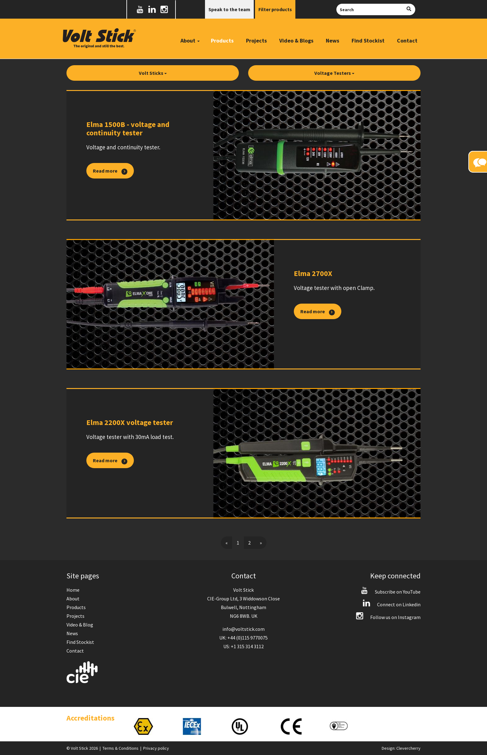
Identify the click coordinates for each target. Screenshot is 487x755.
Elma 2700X (313, 273)
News (332, 40)
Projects (256, 40)
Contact (407, 40)
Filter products (275, 9)
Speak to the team (229, 9)
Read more (110, 171)
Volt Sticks (153, 73)
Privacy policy (156, 748)
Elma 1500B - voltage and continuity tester (128, 129)
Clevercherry (408, 748)
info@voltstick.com (243, 629)
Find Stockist (368, 40)
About (73, 598)
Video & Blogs (296, 40)
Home (73, 590)
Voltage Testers (334, 73)
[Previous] (226, 542)
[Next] (260, 542)
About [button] (190, 40)
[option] (151, 726)
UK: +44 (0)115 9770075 (243, 638)
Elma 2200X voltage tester (129, 422)
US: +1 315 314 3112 (243, 646)
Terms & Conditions (120, 748)
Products (222, 40)
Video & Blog (79, 625)
